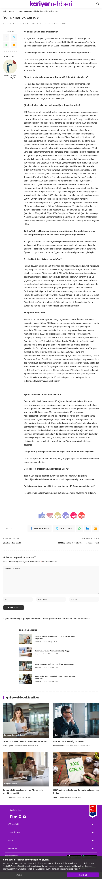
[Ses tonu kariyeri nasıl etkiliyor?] (10, 66)
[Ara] (97, 4)
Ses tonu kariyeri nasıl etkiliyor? (10, 77)
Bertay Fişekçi (8, 753)
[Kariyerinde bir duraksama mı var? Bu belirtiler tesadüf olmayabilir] (26, 777)
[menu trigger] (5, 4)
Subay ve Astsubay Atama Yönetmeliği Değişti (52, 656)
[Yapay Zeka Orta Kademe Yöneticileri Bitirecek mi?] (25, 671)
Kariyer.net (7, 24)
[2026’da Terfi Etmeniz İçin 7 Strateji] (76, 725)
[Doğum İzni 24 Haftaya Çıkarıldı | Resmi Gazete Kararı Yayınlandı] (25, 644)
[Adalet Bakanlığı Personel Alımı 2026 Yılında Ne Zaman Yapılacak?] (25, 684)
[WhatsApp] (6, 45)
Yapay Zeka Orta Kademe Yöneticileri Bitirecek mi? (54, 669)
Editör (5, 805)
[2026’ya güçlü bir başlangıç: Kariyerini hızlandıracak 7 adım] (76, 777)
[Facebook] (6, 37)
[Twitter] (14, 37)
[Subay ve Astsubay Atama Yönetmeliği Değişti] (25, 657)
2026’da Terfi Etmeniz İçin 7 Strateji (71, 746)
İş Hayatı (7, 740)
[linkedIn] (87, 528)
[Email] (14, 45)
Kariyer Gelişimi (19, 740)
